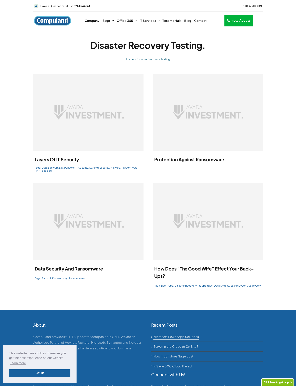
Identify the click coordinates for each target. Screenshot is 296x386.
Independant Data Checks (213, 285)
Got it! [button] (40, 373)
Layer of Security (99, 167)
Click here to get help (276, 382)
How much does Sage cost (173, 356)
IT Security (82, 167)
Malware (115, 167)
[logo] (52, 17)
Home (130, 59)
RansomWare (129, 167)
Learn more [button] (18, 363)
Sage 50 (47, 170)
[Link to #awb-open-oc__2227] (259, 21)
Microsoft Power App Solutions (176, 337)
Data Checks (67, 167)
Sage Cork (254, 285)
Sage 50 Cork (239, 285)
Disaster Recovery (186, 285)
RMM (38, 170)
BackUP (46, 278)
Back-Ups (167, 285)
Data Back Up (50, 167)
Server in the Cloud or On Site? (175, 346)
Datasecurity (60, 278)
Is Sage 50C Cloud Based (172, 366)
